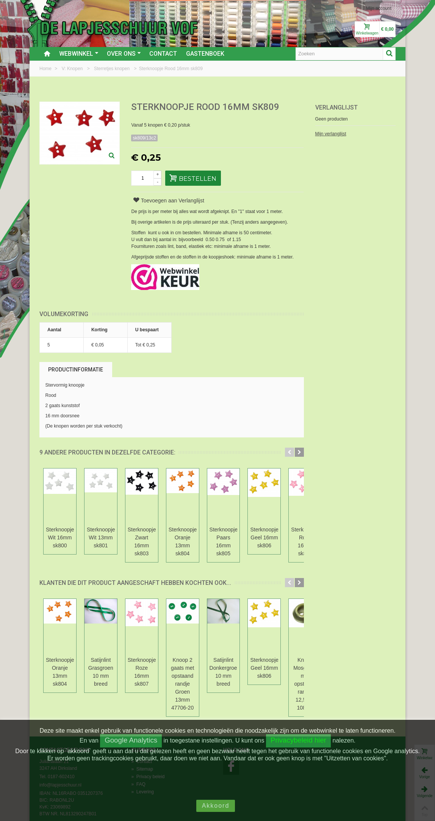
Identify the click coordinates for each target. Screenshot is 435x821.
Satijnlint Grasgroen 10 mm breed (118, 660)
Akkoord (216, 805)
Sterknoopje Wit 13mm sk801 (118, 533)
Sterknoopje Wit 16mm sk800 (65, 533)
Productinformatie (75, 370)
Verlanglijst (336, 107)
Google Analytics (131, 740)
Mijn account (378, 8)
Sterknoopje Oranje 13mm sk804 (223, 537)
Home (46, 68)
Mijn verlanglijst (330, 133)
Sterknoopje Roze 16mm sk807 (170, 660)
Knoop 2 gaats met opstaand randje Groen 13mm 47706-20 (222, 664)
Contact (163, 53)
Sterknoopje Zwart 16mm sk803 (170, 537)
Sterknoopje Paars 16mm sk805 (274, 537)
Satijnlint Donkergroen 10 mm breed (275, 660)
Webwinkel (79, 53)
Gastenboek (205, 53)
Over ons (124, 53)
